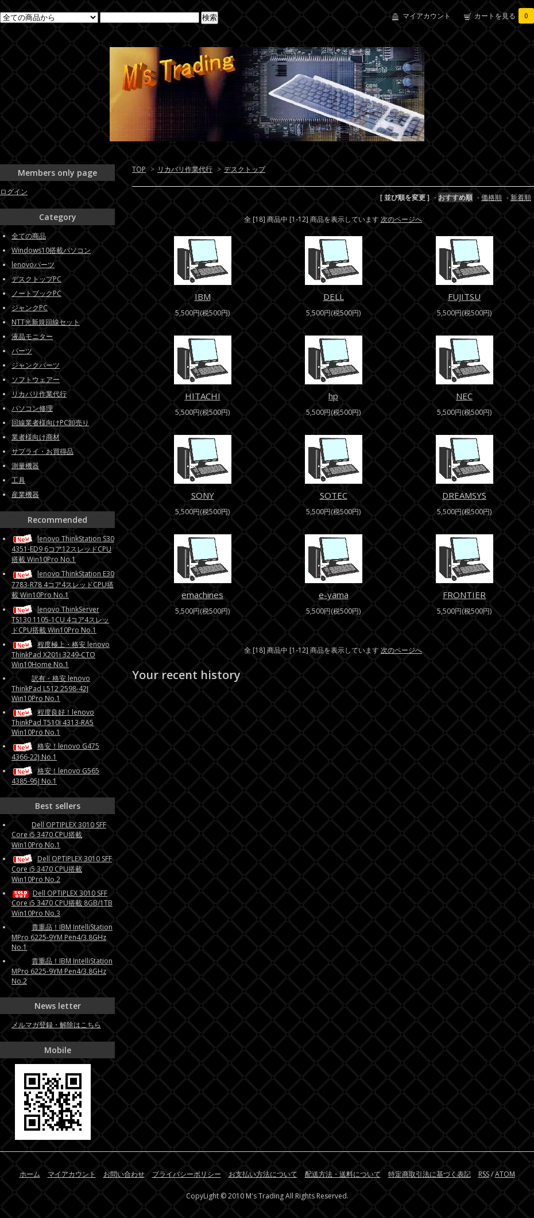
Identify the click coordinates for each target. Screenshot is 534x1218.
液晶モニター (32, 336)
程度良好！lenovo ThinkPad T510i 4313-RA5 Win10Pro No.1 (52, 722)
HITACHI (202, 396)
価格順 (491, 197)
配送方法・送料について (343, 1174)
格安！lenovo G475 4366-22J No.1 (55, 751)
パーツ (21, 351)
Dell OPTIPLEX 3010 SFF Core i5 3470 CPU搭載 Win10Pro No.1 (58, 835)
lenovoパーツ (33, 264)
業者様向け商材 (35, 437)
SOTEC (333, 495)
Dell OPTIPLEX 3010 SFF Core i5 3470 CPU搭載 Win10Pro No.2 (61, 869)
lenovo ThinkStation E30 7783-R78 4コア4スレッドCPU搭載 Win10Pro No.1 (62, 584)
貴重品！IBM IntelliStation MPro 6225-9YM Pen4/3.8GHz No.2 (62, 971)
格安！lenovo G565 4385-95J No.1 (55, 776)
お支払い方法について (263, 1174)
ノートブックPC (36, 293)
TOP (139, 169)
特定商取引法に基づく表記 (429, 1174)
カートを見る (504, 16)
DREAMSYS (464, 495)
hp (333, 396)
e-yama (334, 594)
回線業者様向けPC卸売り (50, 422)
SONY (202, 495)
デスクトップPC (36, 279)
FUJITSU (464, 296)
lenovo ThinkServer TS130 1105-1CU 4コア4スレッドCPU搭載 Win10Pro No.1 (60, 619)
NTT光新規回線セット (45, 322)
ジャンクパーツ (35, 365)
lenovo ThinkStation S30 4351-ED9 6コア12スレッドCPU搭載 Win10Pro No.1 (62, 549)
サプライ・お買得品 (42, 451)
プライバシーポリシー (186, 1174)
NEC (464, 396)
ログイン (14, 191)
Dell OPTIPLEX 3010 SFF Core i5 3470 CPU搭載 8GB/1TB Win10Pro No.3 (62, 903)
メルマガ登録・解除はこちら (56, 1025)
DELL (333, 296)
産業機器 (25, 494)
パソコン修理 (32, 408)
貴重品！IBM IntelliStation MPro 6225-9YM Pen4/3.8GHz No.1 (62, 937)
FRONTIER (464, 594)
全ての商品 (28, 236)
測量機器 (25, 466)
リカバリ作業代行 (184, 169)
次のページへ (401, 219)
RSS (483, 1174)
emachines (202, 594)
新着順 (520, 197)
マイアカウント (427, 16)
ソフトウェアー (35, 379)
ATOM (505, 1174)
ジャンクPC (29, 308)
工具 (18, 480)
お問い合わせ (124, 1174)
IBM (203, 296)
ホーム (30, 1174)
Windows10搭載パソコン (51, 250)
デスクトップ (244, 169)
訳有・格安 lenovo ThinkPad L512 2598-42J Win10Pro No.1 (50, 688)
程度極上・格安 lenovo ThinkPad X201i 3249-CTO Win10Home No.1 (60, 654)
